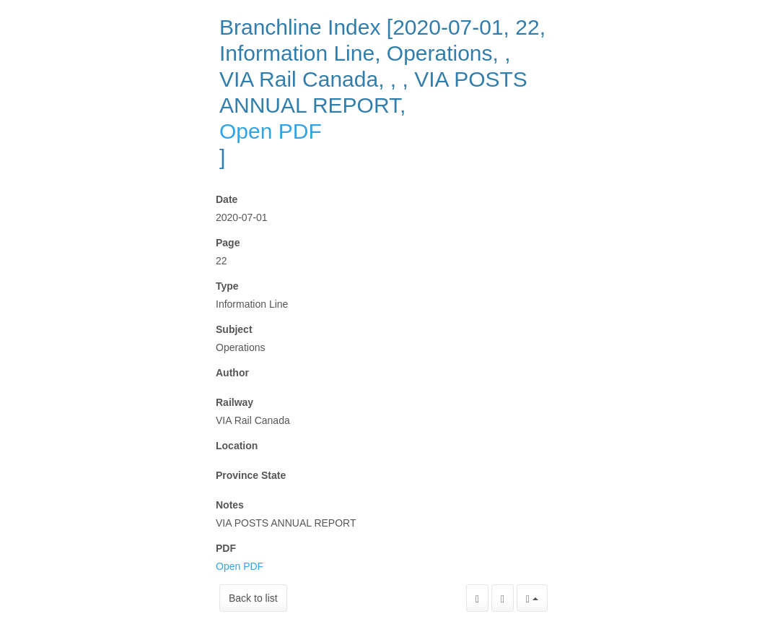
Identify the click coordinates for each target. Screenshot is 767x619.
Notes (230, 505)
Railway (234, 402)
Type (227, 286)
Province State (251, 475)
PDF (226, 548)
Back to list (253, 598)
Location (237, 445)
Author (232, 372)
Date (226, 199)
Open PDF (270, 131)
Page (228, 242)
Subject (234, 329)
